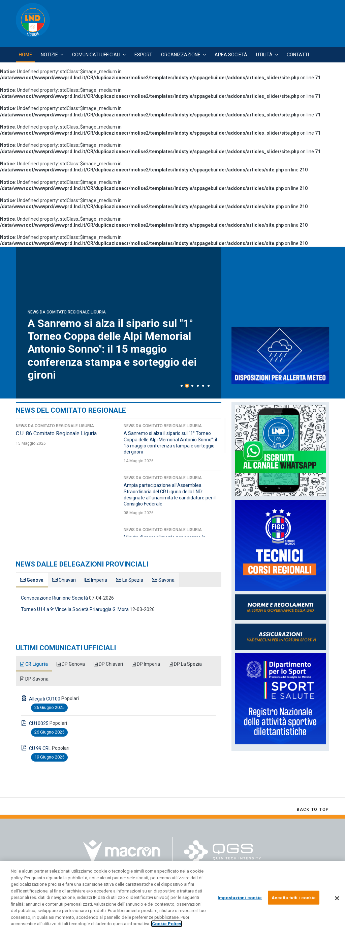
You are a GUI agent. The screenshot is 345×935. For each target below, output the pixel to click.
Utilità (264, 54)
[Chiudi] (337, 898)
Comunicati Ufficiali (96, 54)
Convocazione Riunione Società (54, 598)
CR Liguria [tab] (34, 664)
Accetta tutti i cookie (294, 897)
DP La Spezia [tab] (185, 664)
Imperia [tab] (96, 580)
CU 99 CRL (40, 748)
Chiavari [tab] (64, 580)
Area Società (231, 54)
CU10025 (39, 723)
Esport (143, 54)
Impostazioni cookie (240, 897)
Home (25, 54)
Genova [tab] (31, 580)
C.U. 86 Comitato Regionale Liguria (112, 374)
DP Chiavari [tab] (108, 664)
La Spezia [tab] (129, 580)
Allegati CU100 (44, 699)
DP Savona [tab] (34, 679)
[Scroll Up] (313, 809)
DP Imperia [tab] (146, 664)
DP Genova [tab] (71, 664)
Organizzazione (180, 54)
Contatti (298, 54)
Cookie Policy (166, 923)
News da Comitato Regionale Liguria (67, 364)
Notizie (49, 54)
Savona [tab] (163, 580)
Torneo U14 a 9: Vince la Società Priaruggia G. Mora (75, 609)
